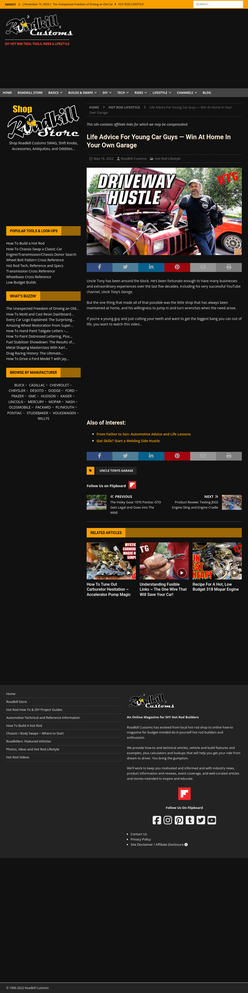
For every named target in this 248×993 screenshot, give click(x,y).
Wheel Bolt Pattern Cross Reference (35, 260)
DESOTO (37, 390)
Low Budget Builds (21, 282)
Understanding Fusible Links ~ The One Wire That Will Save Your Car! (163, 589)
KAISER (66, 396)
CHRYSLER (17, 390)
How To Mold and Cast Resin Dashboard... (40, 314)
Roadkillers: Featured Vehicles (28, 741)
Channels (185, 93)
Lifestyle (160, 93)
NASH (70, 401)
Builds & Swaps (80, 93)
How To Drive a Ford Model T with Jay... (37, 358)
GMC (32, 396)
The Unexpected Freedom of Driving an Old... (42, 308)
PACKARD (43, 407)
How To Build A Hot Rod (24, 725)
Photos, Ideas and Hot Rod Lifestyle (32, 749)
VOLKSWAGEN (64, 413)
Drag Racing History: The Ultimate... (34, 353)
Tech (121, 93)
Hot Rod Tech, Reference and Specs (34, 265)
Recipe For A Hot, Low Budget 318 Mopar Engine (216, 587)
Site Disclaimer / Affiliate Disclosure (159, 844)
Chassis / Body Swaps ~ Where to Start (35, 733)
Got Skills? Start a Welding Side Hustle (128, 440)
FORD (69, 390)
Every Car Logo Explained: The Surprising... (40, 319)
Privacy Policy (141, 839)
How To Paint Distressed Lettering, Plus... (39, 336)
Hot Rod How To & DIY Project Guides (34, 709)
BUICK (19, 385)
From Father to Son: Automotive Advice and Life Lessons (144, 434)
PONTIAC (14, 413)
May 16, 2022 (103, 158)
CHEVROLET (59, 385)
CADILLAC (37, 385)
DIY (105, 93)
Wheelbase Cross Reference (28, 276)
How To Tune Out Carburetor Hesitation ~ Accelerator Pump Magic (109, 589)
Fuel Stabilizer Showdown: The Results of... (40, 342)
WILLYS (43, 418)
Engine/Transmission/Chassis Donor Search (41, 254)
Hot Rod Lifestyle (167, 158)
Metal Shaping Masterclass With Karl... (37, 347)
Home (7, 93)
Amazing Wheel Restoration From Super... (39, 325)
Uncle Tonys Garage (116, 471)
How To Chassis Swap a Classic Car (34, 249)
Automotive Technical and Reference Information (43, 717)
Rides (139, 93)
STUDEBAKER (37, 413)
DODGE (54, 390)
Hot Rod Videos (17, 757)
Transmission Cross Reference (30, 271)
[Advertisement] (164, 48)
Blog (207, 93)
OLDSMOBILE (20, 407)
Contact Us (139, 834)
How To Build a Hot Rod (25, 243)
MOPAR (55, 401)
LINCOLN (15, 401)
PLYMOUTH (65, 407)
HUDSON (48, 396)
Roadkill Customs (134, 158)
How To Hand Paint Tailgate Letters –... (37, 330)
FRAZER (17, 396)
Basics (53, 93)
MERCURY (36, 401)
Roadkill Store (30, 93)
